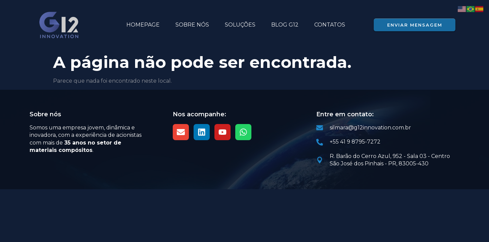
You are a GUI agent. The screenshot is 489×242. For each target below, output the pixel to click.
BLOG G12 (284, 25)
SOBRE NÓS (192, 25)
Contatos (329, 25)
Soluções (240, 25)
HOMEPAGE (143, 25)
